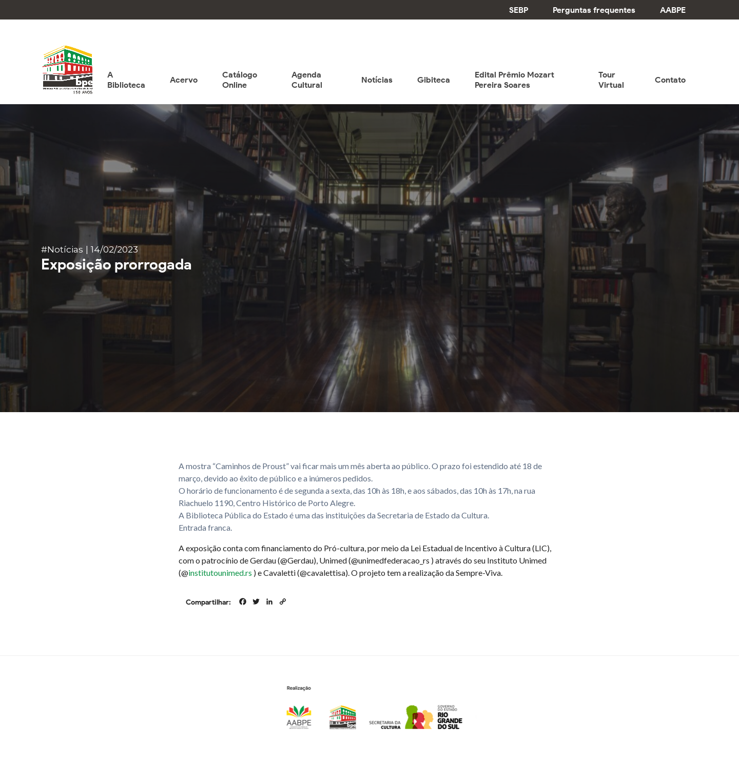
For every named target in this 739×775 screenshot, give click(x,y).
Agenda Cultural (306, 80)
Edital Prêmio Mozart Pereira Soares (514, 80)
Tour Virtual (611, 80)
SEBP (518, 10)
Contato (670, 80)
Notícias (377, 80)
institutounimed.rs (220, 572)
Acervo (184, 80)
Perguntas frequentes (594, 10)
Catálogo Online (239, 80)
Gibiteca (433, 80)
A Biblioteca (126, 80)
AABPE (673, 10)
